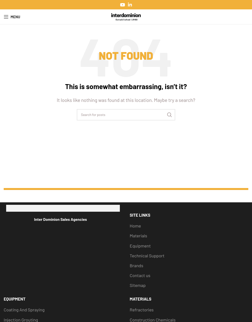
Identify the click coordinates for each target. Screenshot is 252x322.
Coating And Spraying (24, 309)
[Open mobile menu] (12, 17)
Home (135, 225)
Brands (136, 265)
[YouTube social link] (122, 4)
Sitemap (138, 285)
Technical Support (147, 255)
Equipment (140, 245)
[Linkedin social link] (129, 4)
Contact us (140, 275)
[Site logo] (126, 16)
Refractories (142, 309)
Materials (138, 235)
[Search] (126, 114)
